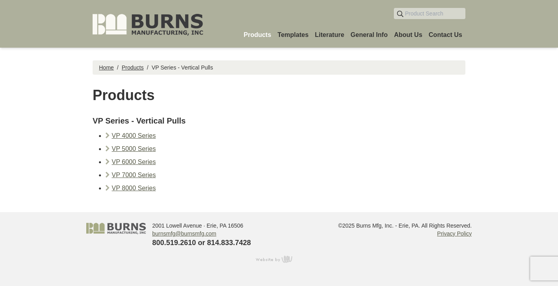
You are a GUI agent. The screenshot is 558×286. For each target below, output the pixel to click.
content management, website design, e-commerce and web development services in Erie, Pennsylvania (279, 259)
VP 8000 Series (134, 188)
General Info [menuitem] (369, 34)
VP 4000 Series (134, 135)
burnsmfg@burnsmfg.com (184, 233)
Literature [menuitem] (329, 34)
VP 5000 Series (134, 148)
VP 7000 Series (134, 175)
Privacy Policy (454, 233)
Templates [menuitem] (292, 34)
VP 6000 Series (134, 161)
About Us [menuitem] (408, 34)
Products (132, 67)
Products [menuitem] (257, 34)
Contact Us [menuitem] (445, 34)
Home (106, 67)
